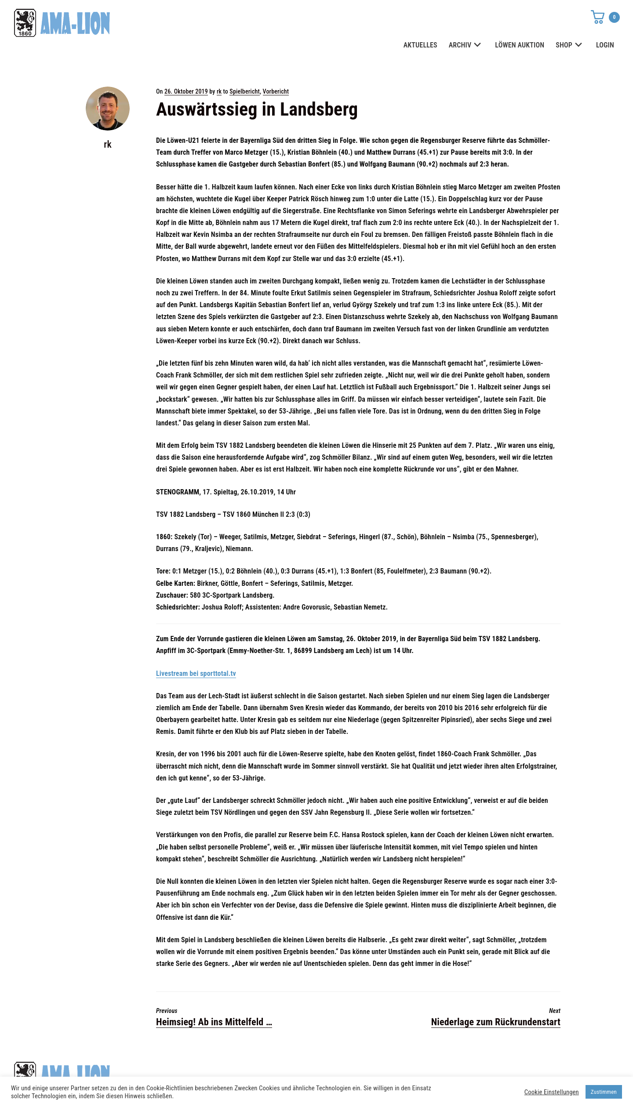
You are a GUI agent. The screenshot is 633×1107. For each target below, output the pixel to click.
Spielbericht (244, 91)
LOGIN (605, 45)
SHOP (570, 45)
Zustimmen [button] (604, 1092)
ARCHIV (466, 45)
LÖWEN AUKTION (519, 45)
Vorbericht (276, 91)
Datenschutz (447, 1072)
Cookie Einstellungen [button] (551, 1092)
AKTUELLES (420, 45)
